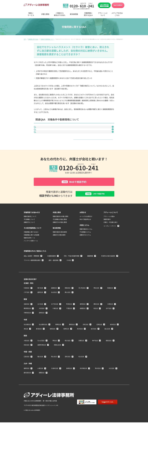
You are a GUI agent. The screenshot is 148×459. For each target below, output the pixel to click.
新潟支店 (39, 353)
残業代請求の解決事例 (60, 256)
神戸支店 (95, 365)
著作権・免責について (84, 431)
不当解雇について (29, 243)
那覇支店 (41, 397)
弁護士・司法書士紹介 (111, 246)
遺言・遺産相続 (53, 284)
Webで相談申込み (85, 243)
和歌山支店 (57, 369)
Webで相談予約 (74, 205)
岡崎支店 (58, 349)
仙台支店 (54, 316)
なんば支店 (40, 365)
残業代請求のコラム (86, 253)
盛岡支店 (40, 316)
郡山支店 (67, 316)
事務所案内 (107, 243)
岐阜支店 (113, 349)
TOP (25, 39)
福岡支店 (26, 392)
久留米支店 (54, 392)
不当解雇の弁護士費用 (60, 243)
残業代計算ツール (29, 262)
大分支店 (111, 392)
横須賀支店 (27, 333)
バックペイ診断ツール (31, 265)
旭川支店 (40, 312)
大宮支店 (41, 333)
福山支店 (40, 381)
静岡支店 (72, 349)
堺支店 (55, 365)
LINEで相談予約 (104, 5)
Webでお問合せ (118, 5)
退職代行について (29, 246)
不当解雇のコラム (85, 256)
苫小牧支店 (82, 312)
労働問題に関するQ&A (33, 39)
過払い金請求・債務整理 (31, 280)
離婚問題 (90, 280)
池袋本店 (26, 328)
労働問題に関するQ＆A (31, 256)
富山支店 (107, 353)
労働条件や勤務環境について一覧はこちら (73, 160)
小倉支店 (40, 392)
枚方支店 (67, 365)
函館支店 (54, 312)
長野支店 (66, 353)
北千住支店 (54, 328)
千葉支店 (69, 333)
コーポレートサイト (110, 250)
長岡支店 (52, 353)
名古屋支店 (27, 349)
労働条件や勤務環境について (47, 39)
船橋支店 (83, 333)
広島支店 (26, 381)
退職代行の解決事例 (59, 259)
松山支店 (81, 381)
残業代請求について (30, 241)
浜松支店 (85, 349)
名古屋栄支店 (43, 349)
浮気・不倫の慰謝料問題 (71, 280)
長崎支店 (69, 392)
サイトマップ (113, 431)
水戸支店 (108, 333)
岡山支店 (54, 381)
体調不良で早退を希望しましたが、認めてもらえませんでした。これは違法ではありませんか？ (73, 139)
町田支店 (69, 328)
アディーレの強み (109, 241)
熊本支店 (98, 392)
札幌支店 (26, 312)
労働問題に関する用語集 (31, 259)
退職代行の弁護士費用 (60, 246)
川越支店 (55, 333)
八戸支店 (26, 316)
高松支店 (67, 381)
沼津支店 (99, 349)
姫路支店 (108, 365)
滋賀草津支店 (41, 369)
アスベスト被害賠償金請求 (32, 284)
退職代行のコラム (85, 259)
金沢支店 (93, 353)
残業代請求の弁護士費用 (60, 241)
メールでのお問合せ (86, 241)
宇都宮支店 (27, 337)
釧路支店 (67, 312)
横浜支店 (96, 328)
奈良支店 (26, 369)
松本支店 (80, 353)
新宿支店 (83, 328)
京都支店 (81, 365)
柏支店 (96, 333)
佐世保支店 (83, 392)
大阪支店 (26, 365)
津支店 (26, 353)
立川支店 (40, 328)
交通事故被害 (51, 280)
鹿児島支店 (27, 397)
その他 (69, 284)
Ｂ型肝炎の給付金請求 (108, 280)
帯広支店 (96, 312)
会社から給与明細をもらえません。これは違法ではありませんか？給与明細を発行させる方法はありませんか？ (74, 130)
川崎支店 (110, 328)
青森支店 (110, 312)
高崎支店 (41, 337)
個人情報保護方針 (100, 431)
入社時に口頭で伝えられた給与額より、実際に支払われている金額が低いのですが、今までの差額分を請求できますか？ (74, 147)
